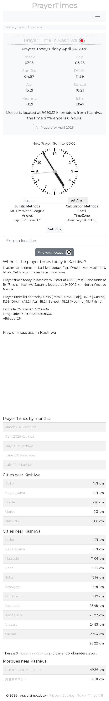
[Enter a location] (54, 240)
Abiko (9, 483)
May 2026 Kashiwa (19, 446)
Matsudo (12, 521)
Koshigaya (13, 587)
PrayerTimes (54, 5)
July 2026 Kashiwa (19, 465)
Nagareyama (15, 493)
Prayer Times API (90, 695)
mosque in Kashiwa (33, 653)
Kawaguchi (13, 615)
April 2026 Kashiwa (19, 436)
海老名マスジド (16, 679)
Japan (22, 27)
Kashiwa (36, 27)
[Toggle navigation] (97, 16)
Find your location (54, 252)
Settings (54, 229)
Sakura (10, 634)
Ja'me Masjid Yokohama (23, 670)
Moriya (10, 512)
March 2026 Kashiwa (21, 427)
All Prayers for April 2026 (55, 127)
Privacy (54, 695)
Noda (9, 568)
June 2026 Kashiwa (20, 455)
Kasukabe (12, 606)
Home (9, 27)
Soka (9, 577)
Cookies (68, 695)
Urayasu (11, 624)
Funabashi (13, 596)
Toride (10, 502)
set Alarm (78, 200)
